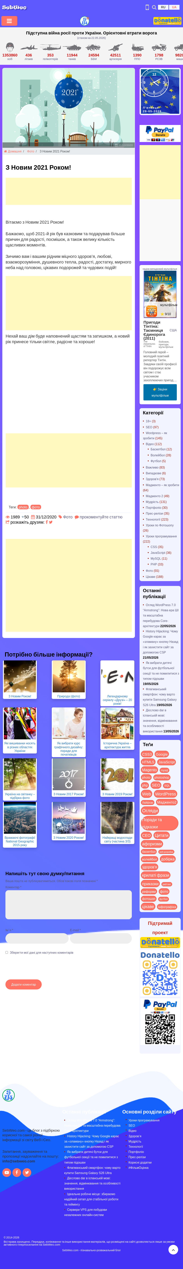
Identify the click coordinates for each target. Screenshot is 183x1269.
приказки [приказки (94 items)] (150, 883)
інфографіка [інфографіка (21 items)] (167, 907)
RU (163, 7)
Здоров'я (152, 479)
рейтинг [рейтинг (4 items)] (167, 884)
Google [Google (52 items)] (162, 754)
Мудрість (152, 502)
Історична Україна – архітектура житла (117, 745)
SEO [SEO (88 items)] (156, 784)
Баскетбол (158, 449)
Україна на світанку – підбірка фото (20, 796)
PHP (154, 564)
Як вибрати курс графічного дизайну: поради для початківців (68, 748)
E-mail (75, 930)
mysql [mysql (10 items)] (164, 770)
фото (36, 507)
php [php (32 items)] (145, 785)
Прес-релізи (154, 513)
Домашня (13, 151)
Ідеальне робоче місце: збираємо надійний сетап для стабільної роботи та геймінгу (91, 1199)
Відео (150, 444)
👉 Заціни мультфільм (160, 392)
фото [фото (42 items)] (164, 891)
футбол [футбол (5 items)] (163, 898)
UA (174, 7)
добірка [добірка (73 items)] (168, 858)
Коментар (13, 887)
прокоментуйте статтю (101, 516)
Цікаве (150, 577)
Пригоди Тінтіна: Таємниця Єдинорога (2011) (154, 330)
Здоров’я (135, 1136)
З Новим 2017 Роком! (69, 794)
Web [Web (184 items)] (146, 793)
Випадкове (153, 473)
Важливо (152, 467)
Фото (30, 151)
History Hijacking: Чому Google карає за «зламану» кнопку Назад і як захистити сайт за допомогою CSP (160, 641)
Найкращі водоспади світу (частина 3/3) (117, 839)
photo (23, 507)
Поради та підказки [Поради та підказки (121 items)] (152, 823)
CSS (154, 547)
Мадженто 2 (154, 496)
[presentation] (34, 969)
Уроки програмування (161, 536)
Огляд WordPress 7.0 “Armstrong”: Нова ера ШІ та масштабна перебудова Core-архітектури (161, 615)
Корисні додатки (140, 1162)
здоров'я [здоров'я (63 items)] (149, 867)
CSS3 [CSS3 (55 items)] (147, 754)
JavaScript (158, 553)
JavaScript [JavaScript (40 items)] (166, 762)
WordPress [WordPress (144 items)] (165, 793)
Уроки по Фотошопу (160, 525)
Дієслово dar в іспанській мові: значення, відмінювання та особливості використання (160, 720)
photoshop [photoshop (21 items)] (162, 777)
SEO (149, 427)
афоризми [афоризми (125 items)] (152, 843)
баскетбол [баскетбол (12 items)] (148, 851)
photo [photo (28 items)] (146, 777)
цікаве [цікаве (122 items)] (148, 906)
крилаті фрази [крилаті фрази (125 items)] (155, 875)
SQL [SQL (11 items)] (167, 785)
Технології (153, 519)
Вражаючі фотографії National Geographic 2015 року (19, 841)
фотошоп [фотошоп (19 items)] (148, 899)
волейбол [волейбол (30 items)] (149, 859)
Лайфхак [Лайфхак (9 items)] (147, 802)
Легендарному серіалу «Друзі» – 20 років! (117, 699)
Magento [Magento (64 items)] (149, 769)
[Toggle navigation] (9, 21)
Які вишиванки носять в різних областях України (19, 747)
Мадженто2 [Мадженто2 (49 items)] (167, 802)
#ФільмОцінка (139, 1168)
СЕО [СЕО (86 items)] (146, 835)
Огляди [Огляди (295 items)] (150, 810)
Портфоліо (153, 507)
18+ (148, 421)
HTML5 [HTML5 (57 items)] (148, 761)
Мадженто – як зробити (162, 485)
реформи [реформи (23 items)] (149, 891)
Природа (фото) (68, 696)
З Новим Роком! (20, 696)
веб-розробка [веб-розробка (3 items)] (166, 851)
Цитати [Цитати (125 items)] (161, 835)
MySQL (156, 558)
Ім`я (9, 930)
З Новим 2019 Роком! (117, 794)
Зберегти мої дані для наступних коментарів (41, 952)
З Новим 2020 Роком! (69, 837)
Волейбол (158, 455)
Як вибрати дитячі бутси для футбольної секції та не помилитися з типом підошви (91, 1157)
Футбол (156, 461)
